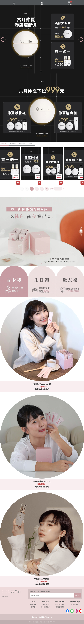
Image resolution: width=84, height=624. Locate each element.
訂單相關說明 (45, 607)
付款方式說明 (60, 602)
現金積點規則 (75, 602)
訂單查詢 (45, 604)
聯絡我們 (33, 604)
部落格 (33, 607)
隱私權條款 (75, 604)
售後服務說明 (59, 607)
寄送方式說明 (59, 604)
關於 (33, 602)
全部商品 (45, 602)
